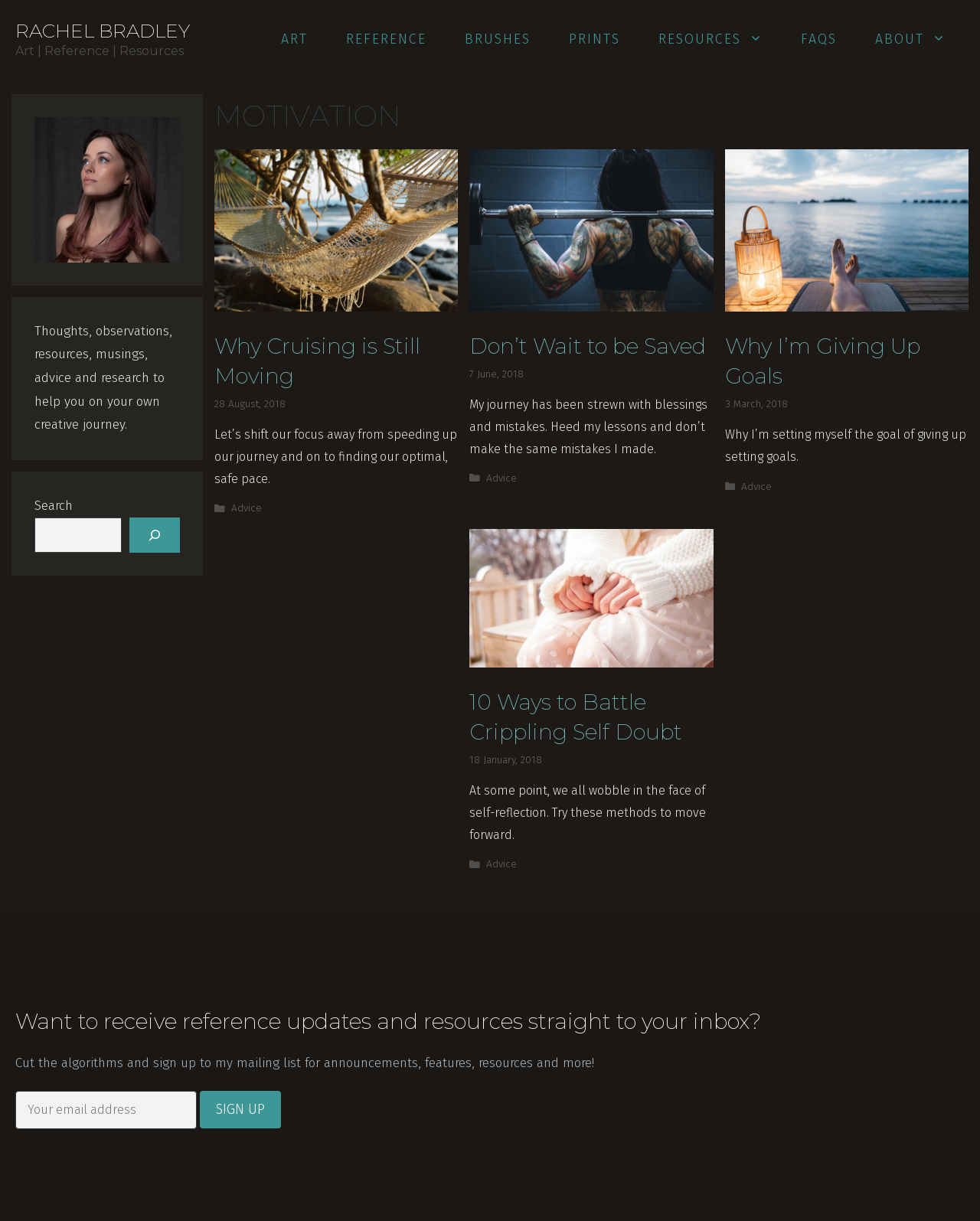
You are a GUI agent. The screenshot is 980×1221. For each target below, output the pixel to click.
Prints (594, 39)
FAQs (819, 39)
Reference (386, 39)
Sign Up (240, 1109)
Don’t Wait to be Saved (587, 346)
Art (294, 39)
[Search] (154, 535)
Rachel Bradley (102, 30)
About (919, 39)
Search (53, 506)
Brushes (498, 39)
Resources (719, 39)
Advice (246, 507)
